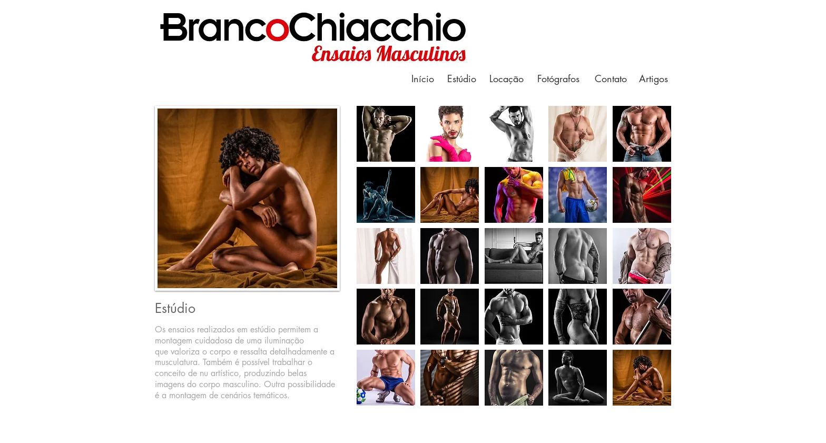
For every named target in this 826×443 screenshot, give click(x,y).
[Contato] (610, 79)
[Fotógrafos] (558, 79)
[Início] (422, 79)
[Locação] (506, 79)
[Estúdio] (461, 79)
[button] (386, 134)
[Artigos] (653, 79)
